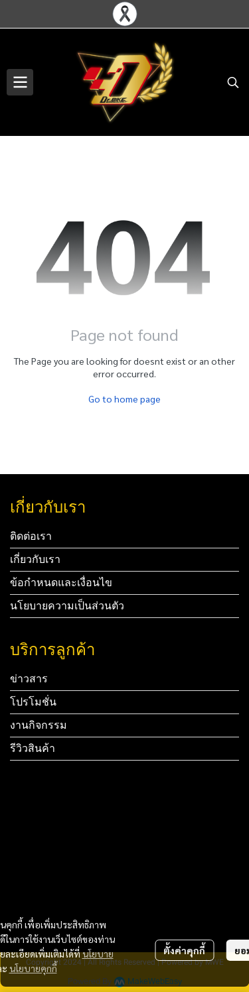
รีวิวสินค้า (32, 748)
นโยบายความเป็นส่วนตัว (67, 605)
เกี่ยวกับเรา (35, 559)
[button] (233, 82)
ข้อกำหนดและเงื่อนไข (61, 582)
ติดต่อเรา (31, 536)
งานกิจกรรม (38, 725)
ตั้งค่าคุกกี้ (184, 950)
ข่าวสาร (29, 678)
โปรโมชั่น (33, 702)
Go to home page (124, 398)
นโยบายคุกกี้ (33, 968)
